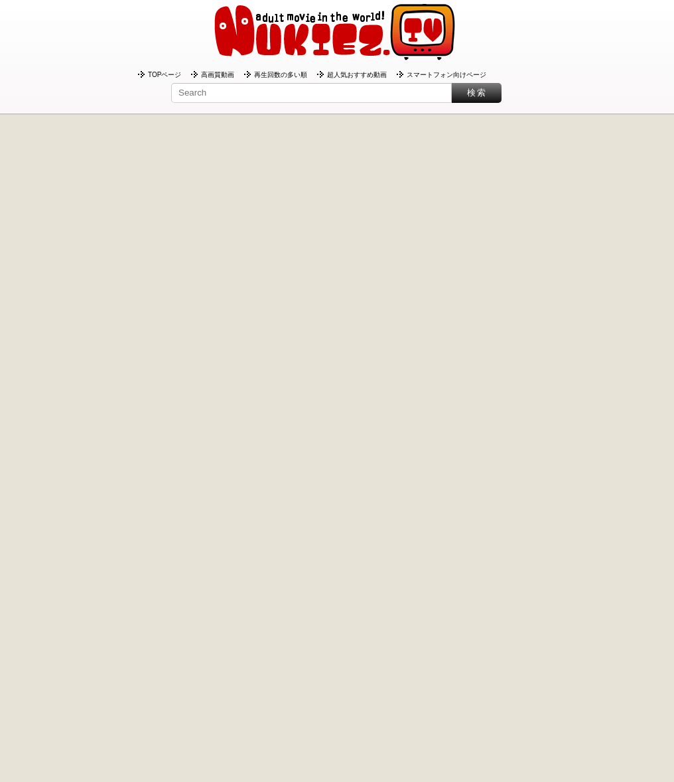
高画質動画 (217, 74)
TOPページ (164, 74)
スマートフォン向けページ (446, 74)
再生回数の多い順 (280, 74)
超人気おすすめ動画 (357, 74)
